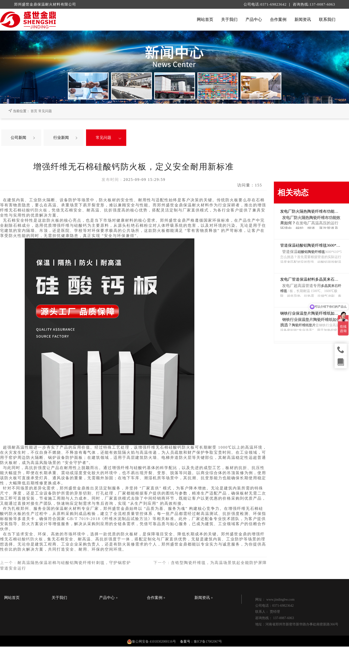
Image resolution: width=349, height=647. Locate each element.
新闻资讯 (302, 19)
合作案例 (278, 19)
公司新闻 (20, 138)
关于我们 (229, 19)
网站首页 (205, 19)
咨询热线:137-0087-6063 (314, 4)
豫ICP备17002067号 (208, 642)
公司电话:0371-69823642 (266, 4)
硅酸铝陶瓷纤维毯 (311, 252)
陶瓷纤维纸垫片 (304, 325)
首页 (34, 111)
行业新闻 (62, 138)
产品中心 (254, 19)
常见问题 (45, 111)
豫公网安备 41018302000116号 (154, 642)
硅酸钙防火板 (35, 211)
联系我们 (327, 19)
